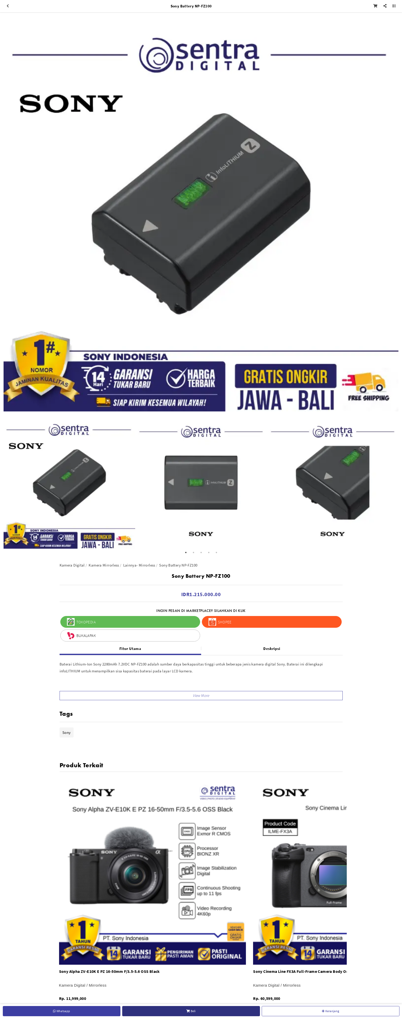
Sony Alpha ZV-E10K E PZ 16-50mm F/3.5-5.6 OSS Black (109, 971)
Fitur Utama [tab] (130, 648)
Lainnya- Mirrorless (139, 565)
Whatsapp (61, 1011)
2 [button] (193, 552)
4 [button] (208, 552)
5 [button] (216, 552)
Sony (66, 732)
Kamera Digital (72, 565)
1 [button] (185, 552)
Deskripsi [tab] (271, 648)
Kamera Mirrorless (104, 565)
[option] (201, 213)
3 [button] (201, 552)
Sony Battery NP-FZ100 (178, 565)
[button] (201, 695)
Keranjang (330, 1011)
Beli (191, 1011)
